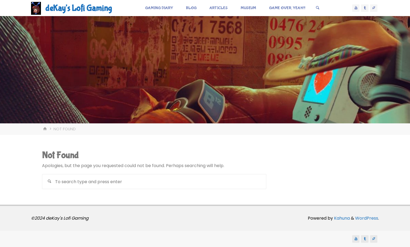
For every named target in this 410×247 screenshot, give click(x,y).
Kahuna (341, 218)
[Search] (317, 8)
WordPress (366, 218)
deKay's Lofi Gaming (78, 8)
